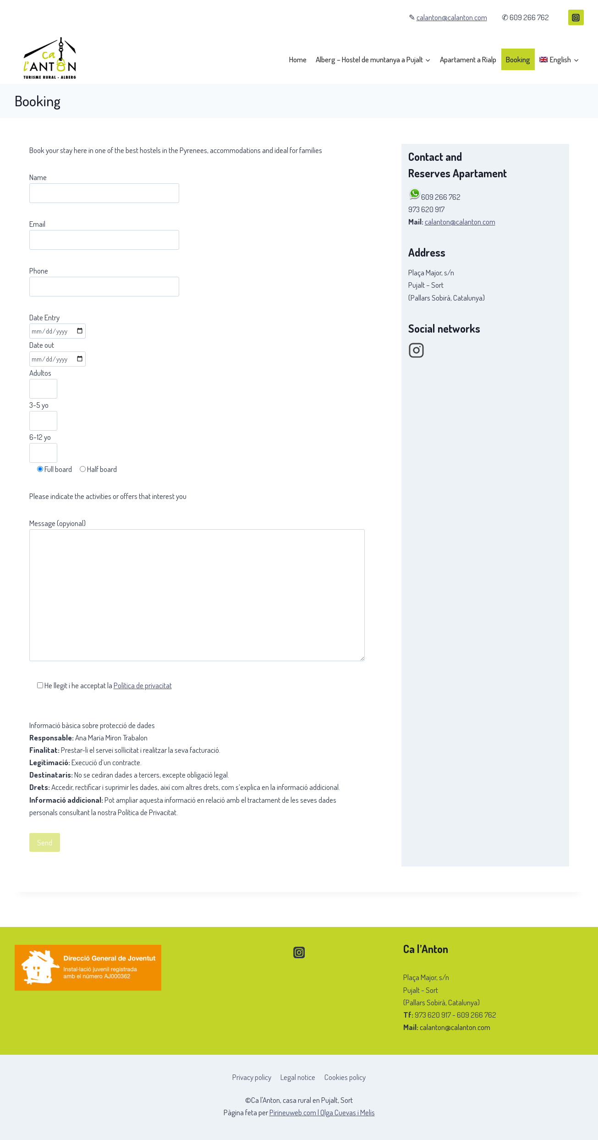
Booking (518, 59)
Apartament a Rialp (468, 59)
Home (298, 59)
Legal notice (297, 1077)
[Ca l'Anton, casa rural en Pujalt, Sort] (48, 59)
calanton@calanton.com (452, 17)
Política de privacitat (143, 685)
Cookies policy (345, 1077)
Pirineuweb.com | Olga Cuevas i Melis (322, 1112)
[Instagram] (576, 17)
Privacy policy (251, 1077)
